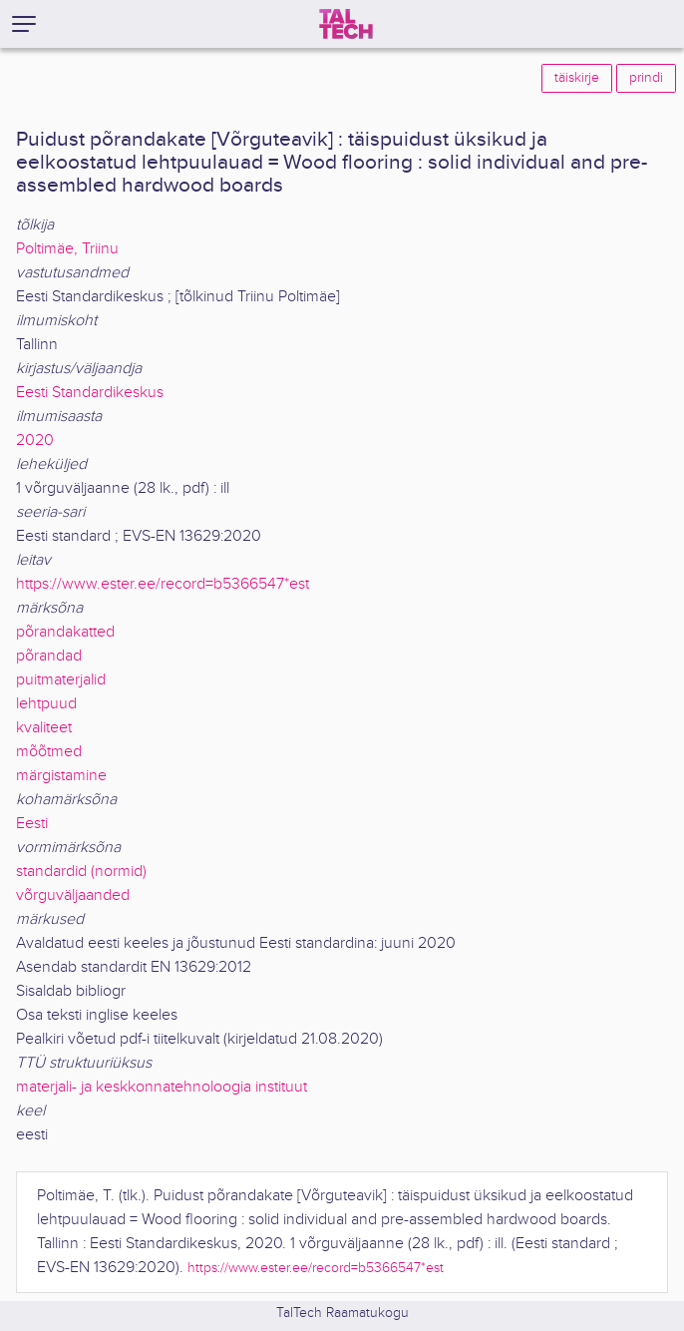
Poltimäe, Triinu (67, 248)
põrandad (49, 656)
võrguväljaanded (73, 895)
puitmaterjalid (61, 679)
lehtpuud (46, 703)
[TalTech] (346, 24)
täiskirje (576, 78)
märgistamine (61, 775)
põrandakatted (65, 632)
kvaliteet (44, 727)
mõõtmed (49, 751)
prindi (646, 78)
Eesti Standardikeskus (90, 392)
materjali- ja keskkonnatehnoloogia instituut (161, 1087)
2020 (35, 440)
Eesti (32, 823)
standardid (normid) (81, 871)
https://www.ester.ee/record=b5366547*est (162, 584)
